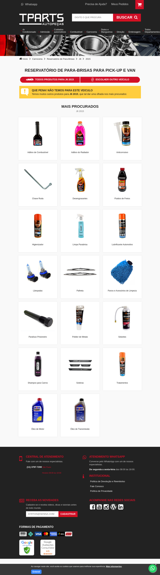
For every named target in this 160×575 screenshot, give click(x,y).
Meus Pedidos (119, 4)
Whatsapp (29, 4)
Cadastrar (68, 514)
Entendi (36, 572)
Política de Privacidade (101, 491)
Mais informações (114, 566)
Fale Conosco (97, 486)
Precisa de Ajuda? (96, 4)
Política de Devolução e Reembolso (107, 481)
